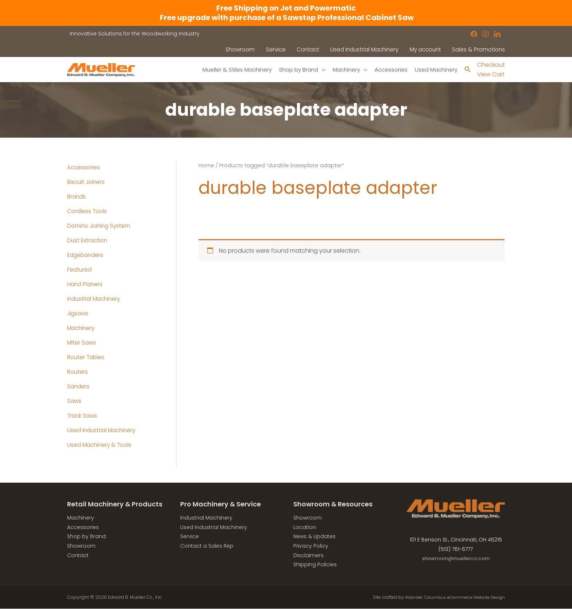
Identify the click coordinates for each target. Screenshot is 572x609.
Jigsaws (78, 314)
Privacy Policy (310, 546)
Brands (77, 197)
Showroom (81, 546)
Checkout (491, 65)
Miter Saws (82, 343)
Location (304, 527)
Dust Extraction (88, 241)
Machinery (82, 328)
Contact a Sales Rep (206, 546)
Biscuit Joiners (87, 182)
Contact (78, 555)
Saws (74, 401)
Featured (80, 270)
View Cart (491, 74)
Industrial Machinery (95, 299)
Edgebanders (86, 255)
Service (189, 536)
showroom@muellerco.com (455, 558)
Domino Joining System (100, 226)
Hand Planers (85, 284)
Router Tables (86, 357)
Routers (78, 372)
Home (206, 165)
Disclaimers (308, 555)
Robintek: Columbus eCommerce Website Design (451, 597)
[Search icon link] (467, 70)
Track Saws (83, 416)
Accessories (84, 168)
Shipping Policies (315, 564)
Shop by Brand (86, 536)
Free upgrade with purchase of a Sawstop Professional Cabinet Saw (286, 17)
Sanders (78, 387)
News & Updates (314, 536)
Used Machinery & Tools (101, 445)
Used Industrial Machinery (103, 430)
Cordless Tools (88, 211)
